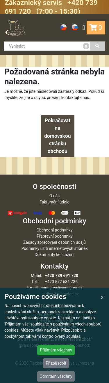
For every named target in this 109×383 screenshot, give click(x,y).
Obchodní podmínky (54, 230)
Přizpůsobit (56, 363)
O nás (54, 196)
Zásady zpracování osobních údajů (54, 242)
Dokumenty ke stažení (54, 254)
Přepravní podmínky (54, 236)
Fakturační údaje (54, 202)
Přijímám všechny (56, 350)
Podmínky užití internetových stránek (54, 248)
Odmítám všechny (56, 376)
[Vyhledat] (97, 46)
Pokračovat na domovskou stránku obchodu (57, 136)
